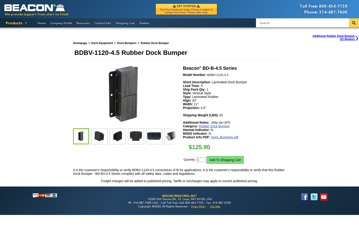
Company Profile (61, 23)
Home (42, 23)
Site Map (215, 206)
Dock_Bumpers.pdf (224, 137)
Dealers (144, 23)
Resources (83, 23)
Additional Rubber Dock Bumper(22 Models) (334, 37)
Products (14, 22)
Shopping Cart (125, 23)
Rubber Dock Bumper (214, 126)
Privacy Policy (198, 206)
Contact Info (102, 23)
